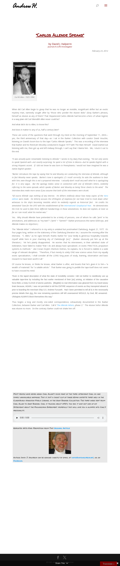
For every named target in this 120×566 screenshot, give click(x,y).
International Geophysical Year (77, 205)
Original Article (62, 428)
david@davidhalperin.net (83, 457)
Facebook (17, 460)
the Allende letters (66, 305)
